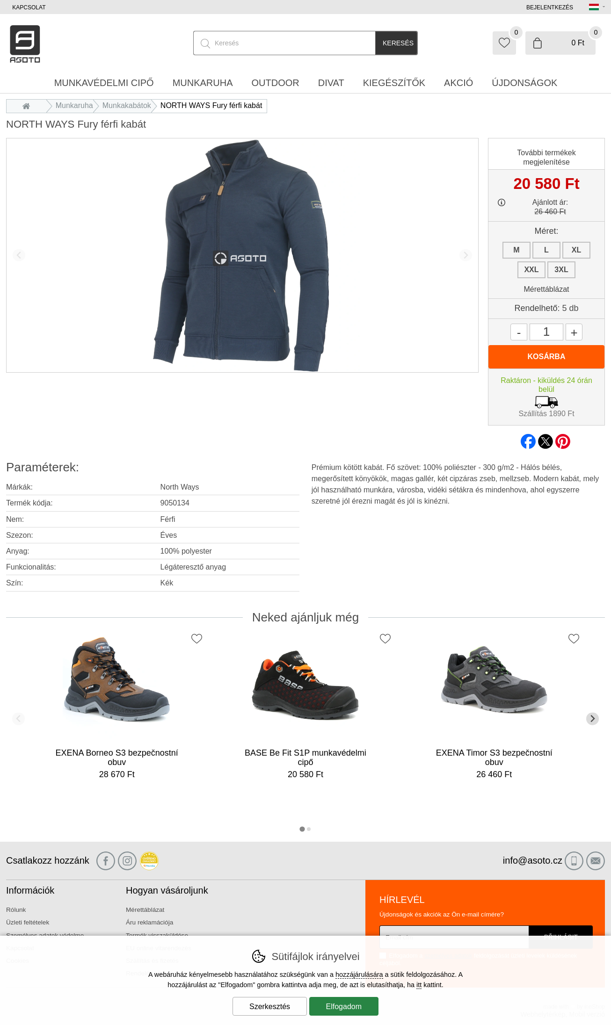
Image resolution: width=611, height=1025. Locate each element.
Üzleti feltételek (27, 922)
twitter (545, 438)
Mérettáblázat (546, 289)
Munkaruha (74, 105)
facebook (528, 438)
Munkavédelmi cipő (104, 83)
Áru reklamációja (149, 922)
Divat (331, 83)
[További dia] (465, 255)
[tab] (302, 828)
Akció (458, 83)
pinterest (562, 438)
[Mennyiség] (546, 332)
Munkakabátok (126, 105)
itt (419, 985)
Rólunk (16, 909)
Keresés (398, 43)
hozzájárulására (359, 974)
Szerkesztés (269, 1007)
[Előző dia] (19, 255)
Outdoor (275, 83)
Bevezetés (28, 105)
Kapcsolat (28, 7)
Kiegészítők (394, 83)
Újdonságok (524, 83)
